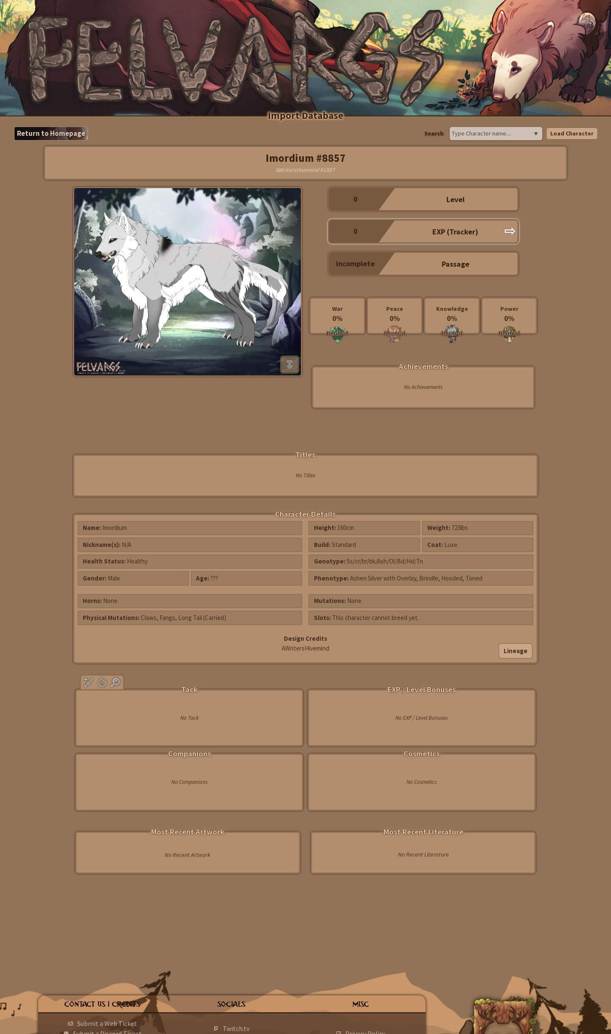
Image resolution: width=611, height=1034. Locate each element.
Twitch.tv (236, 1028)
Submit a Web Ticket (107, 1023)
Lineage (515, 651)
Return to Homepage (51, 133)
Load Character (572, 133)
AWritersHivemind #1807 (305, 170)
